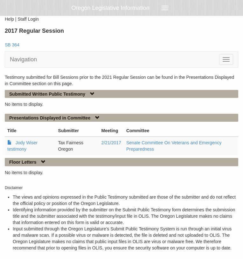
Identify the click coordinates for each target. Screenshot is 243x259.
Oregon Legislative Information (110, 8)
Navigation (23, 59)
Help (9, 19)
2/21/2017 (111, 142)
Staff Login (28, 19)
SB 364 (12, 44)
